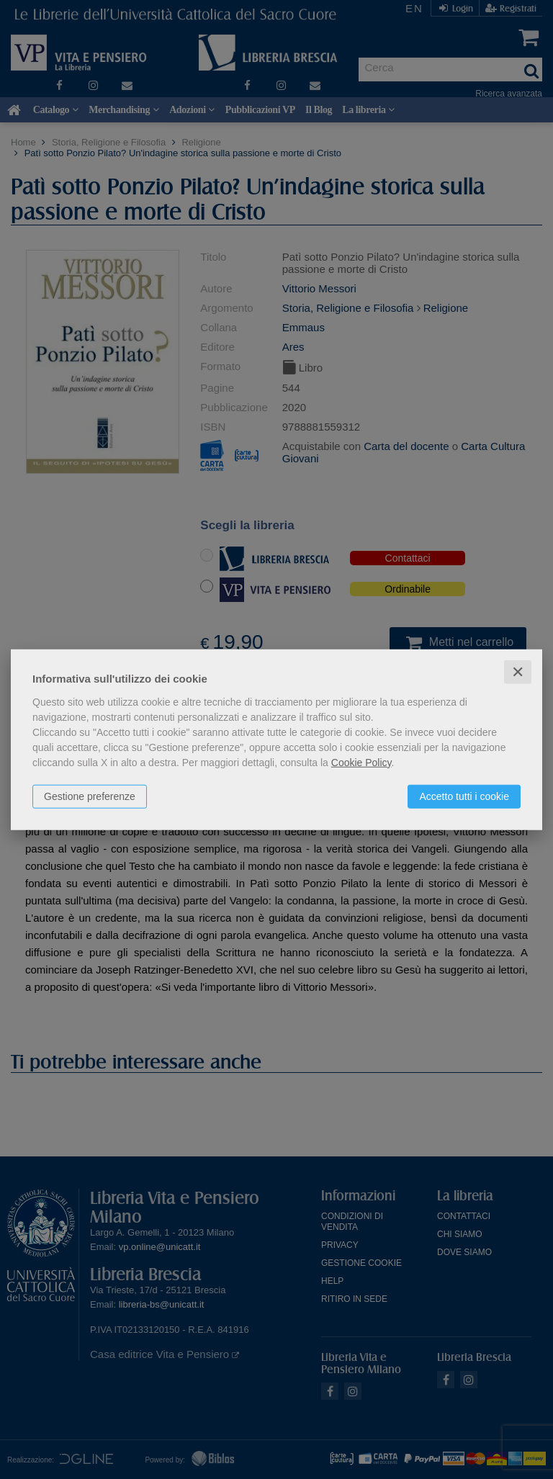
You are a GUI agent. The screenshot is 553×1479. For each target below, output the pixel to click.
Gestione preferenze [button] (89, 795)
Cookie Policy (361, 762)
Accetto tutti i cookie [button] (464, 795)
